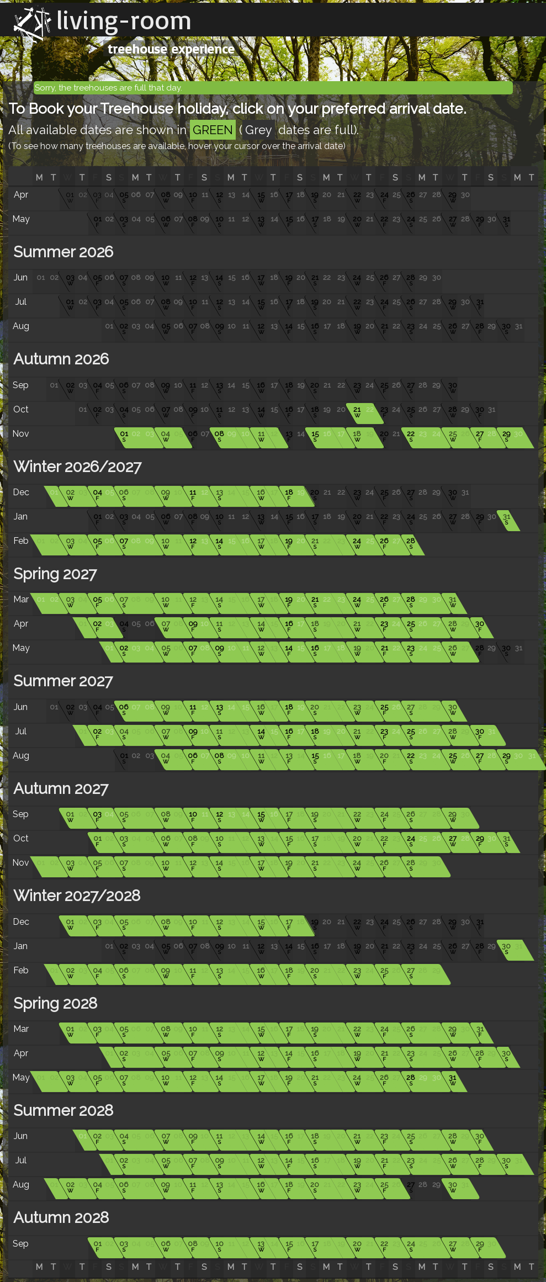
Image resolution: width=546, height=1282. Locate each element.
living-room (124, 19)
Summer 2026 (61, 252)
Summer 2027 (61, 681)
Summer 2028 (61, 1110)
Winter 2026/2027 (75, 467)
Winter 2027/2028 (74, 896)
